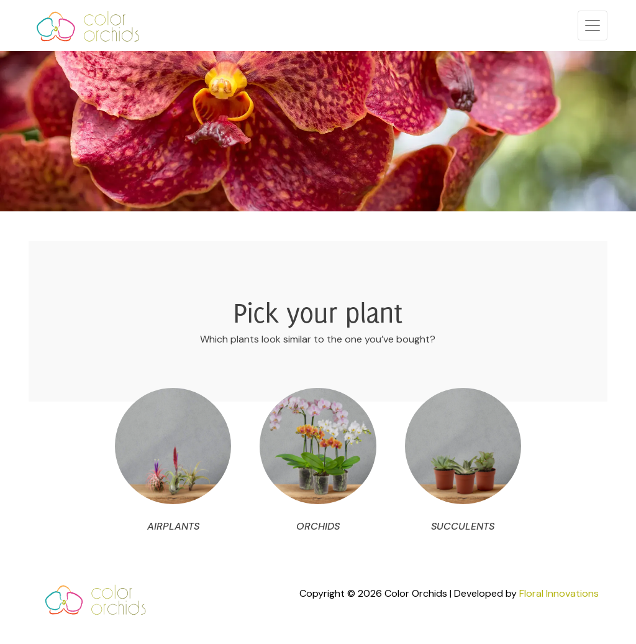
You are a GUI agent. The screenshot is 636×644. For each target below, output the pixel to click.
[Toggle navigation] (592, 25)
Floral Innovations (559, 593)
